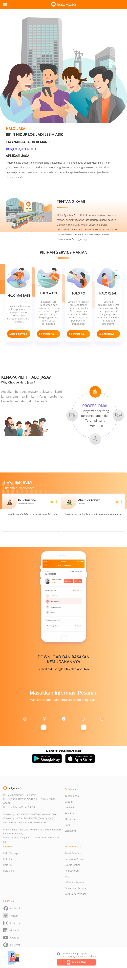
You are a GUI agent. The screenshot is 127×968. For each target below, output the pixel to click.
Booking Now (76, 962)
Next (68, 644)
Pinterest (11, 944)
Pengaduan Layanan (76, 888)
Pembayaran (72, 870)
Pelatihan (70, 813)
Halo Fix (7, 864)
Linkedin (11, 930)
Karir (67, 824)
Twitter (10, 915)
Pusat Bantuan (73, 853)
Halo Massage (11, 853)
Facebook (11, 908)
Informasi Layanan (75, 882)
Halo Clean (9, 870)
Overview (70, 807)
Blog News (70, 830)
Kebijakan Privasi (74, 859)
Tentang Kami (72, 795)
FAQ (67, 876)
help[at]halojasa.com (23, 829)
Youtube (11, 937)
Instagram (12, 923)
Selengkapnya (80, 239)
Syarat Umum (72, 864)
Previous (59, 644)
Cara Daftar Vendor (75, 893)
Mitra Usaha (71, 819)
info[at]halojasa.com (22, 837)
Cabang (69, 801)
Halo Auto (8, 859)
